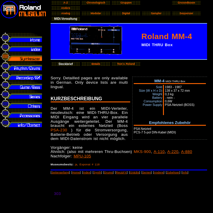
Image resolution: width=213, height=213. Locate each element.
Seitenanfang (60, 172)
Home (76, 172)
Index (87, 172)
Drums (108, 172)
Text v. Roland (126, 63)
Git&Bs (134, 172)
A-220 (172, 151)
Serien (146, 172)
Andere (159, 172)
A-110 (159, 151)
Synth (97, 172)
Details (95, 63)
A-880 (186, 151)
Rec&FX (121, 172)
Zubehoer (173, 172)
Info (185, 172)
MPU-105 (82, 156)
